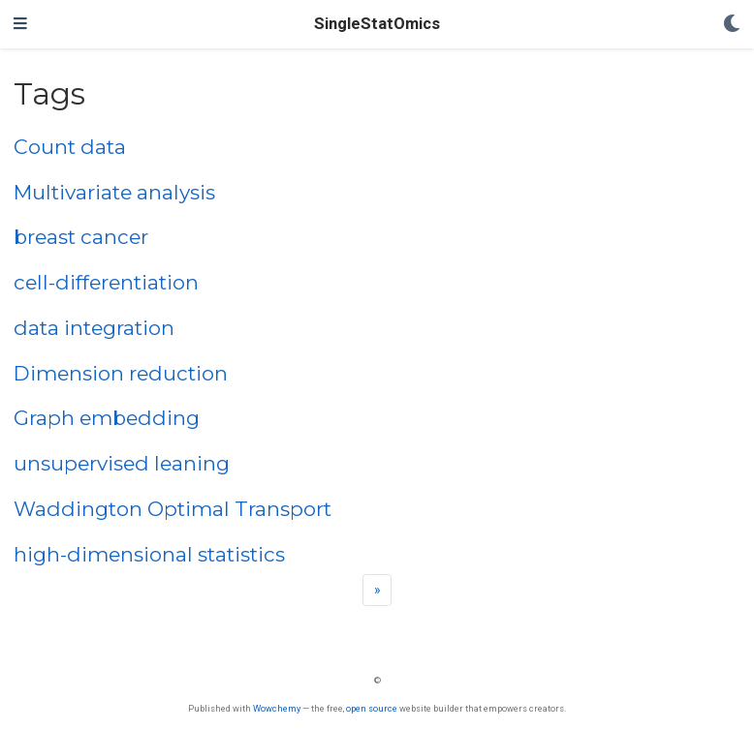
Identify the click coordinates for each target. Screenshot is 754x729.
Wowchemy (276, 708)
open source (371, 708)
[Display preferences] (731, 25)
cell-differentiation (106, 282)
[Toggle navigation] (20, 24)
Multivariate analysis (114, 192)
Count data (70, 147)
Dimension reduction (121, 373)
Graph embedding (107, 418)
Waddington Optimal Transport (172, 509)
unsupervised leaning (122, 463)
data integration (94, 328)
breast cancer (81, 237)
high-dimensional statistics (149, 554)
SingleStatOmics (377, 24)
